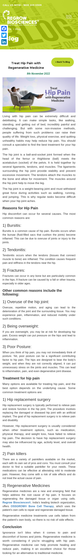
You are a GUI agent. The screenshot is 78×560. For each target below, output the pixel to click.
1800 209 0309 (32, 5)
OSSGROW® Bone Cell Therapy (32, 506)
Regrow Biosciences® (16, 502)
